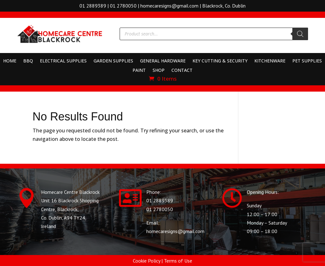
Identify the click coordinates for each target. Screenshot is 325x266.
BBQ (28, 61)
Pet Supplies (307, 61)
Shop (159, 70)
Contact (181, 70)
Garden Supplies (113, 61)
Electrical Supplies (63, 61)
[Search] (300, 34)
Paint (139, 70)
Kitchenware (269, 61)
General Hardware (163, 61)
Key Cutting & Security (219, 61)
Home (9, 61)
